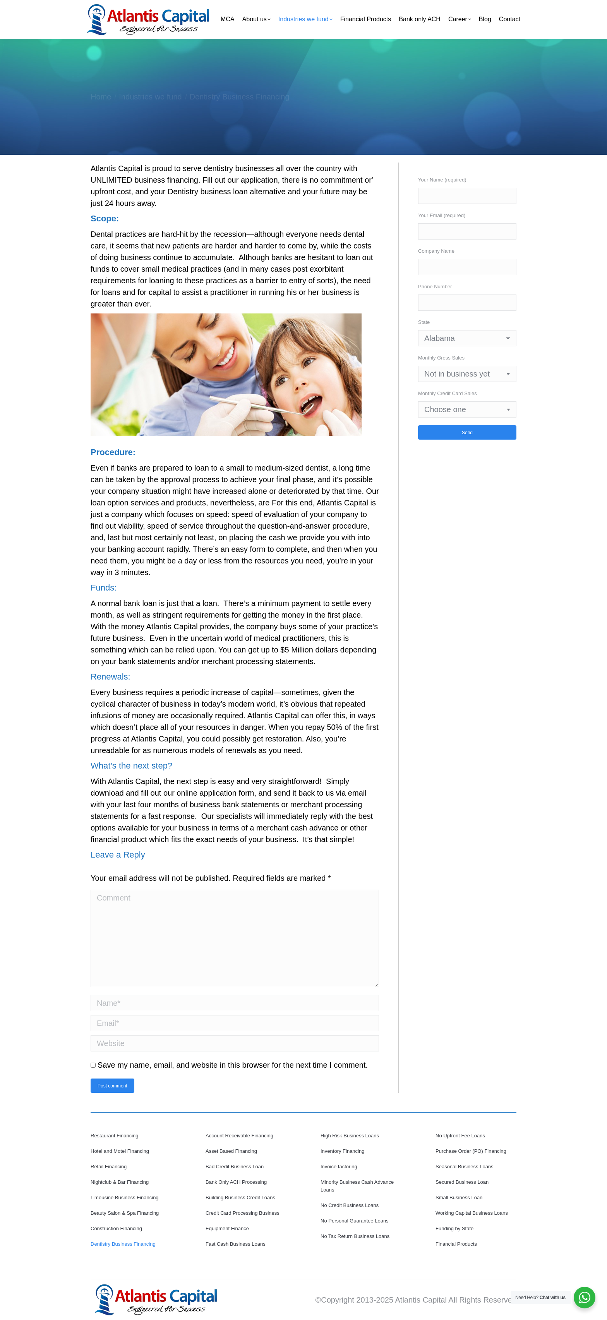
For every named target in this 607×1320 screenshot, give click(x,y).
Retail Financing (109, 1166)
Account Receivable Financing (239, 1136)
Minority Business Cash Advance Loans (357, 1186)
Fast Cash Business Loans (236, 1244)
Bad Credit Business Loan (235, 1166)
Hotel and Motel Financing (120, 1151)
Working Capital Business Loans (472, 1213)
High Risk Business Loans (350, 1136)
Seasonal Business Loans (465, 1166)
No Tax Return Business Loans (355, 1236)
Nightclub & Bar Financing (120, 1182)
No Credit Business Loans (350, 1205)
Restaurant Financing (115, 1136)
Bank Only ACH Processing (236, 1182)
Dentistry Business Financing (123, 1244)
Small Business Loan (459, 1197)
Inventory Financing (342, 1151)
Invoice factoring (339, 1166)
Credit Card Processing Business (242, 1213)
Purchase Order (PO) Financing (471, 1151)
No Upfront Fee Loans (460, 1136)
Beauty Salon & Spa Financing (125, 1213)
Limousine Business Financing (125, 1197)
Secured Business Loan (462, 1182)
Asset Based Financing (231, 1151)
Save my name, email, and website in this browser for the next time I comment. (233, 1065)
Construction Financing (116, 1228)
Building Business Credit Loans (240, 1197)
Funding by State (454, 1228)
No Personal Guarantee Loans (355, 1221)
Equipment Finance (227, 1228)
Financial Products (456, 1244)
